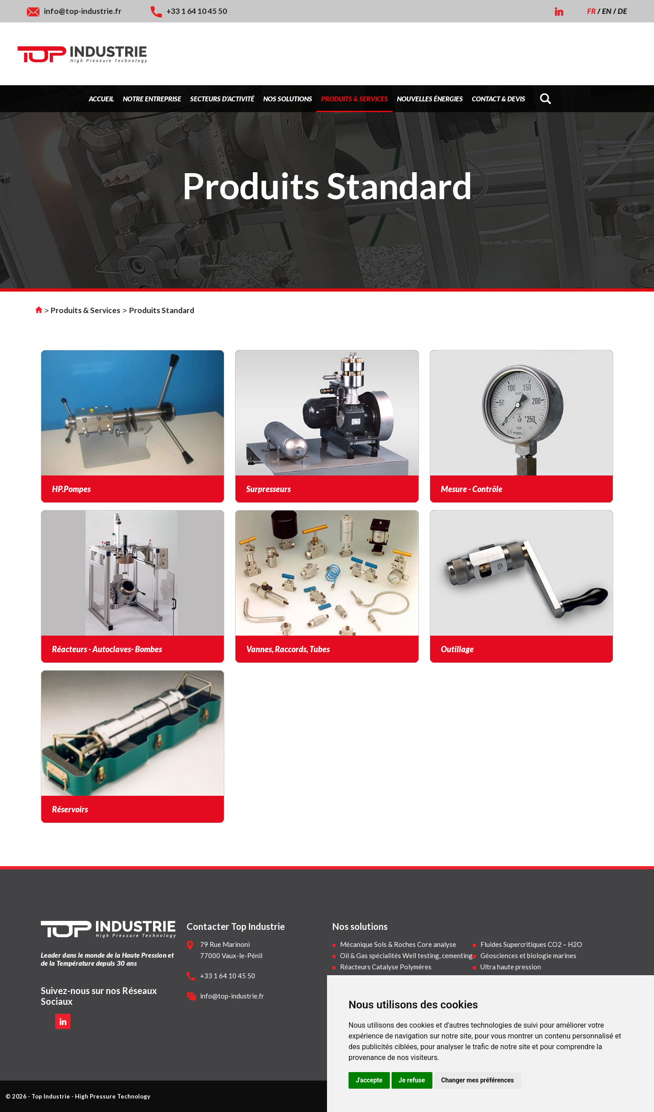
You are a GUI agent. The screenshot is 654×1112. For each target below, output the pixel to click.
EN (606, 11)
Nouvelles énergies (430, 99)
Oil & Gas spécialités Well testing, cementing (406, 955)
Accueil (101, 99)
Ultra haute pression (510, 967)
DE (622, 11)
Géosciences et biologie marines (528, 955)
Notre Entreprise (152, 99)
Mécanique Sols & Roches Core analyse (398, 944)
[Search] (550, 98)
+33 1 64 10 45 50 (196, 11)
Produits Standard (161, 310)
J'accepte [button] (369, 1080)
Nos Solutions (287, 99)
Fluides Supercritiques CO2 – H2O (531, 944)
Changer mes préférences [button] (477, 1080)
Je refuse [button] (412, 1080)
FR (591, 11)
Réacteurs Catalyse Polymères (386, 967)
